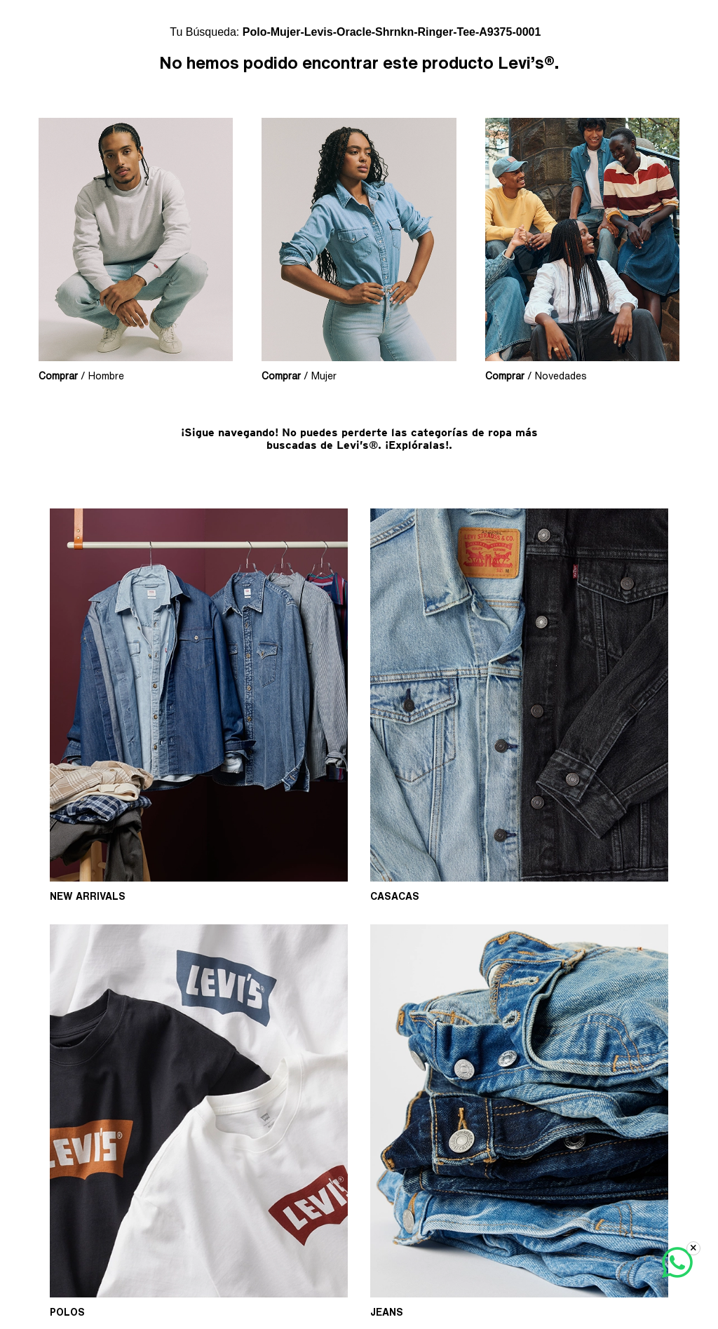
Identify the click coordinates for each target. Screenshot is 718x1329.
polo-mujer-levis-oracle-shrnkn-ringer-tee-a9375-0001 (392, 32)
